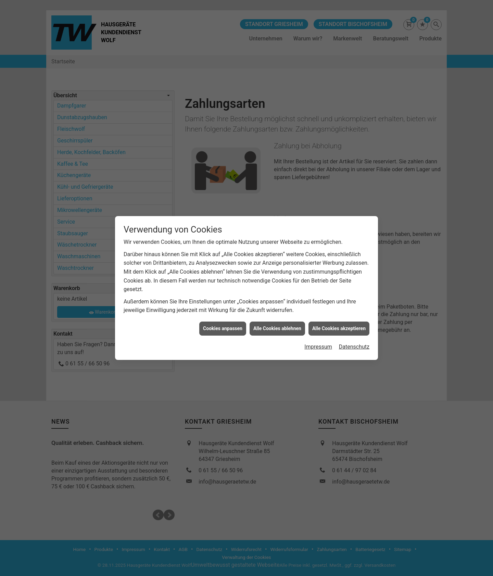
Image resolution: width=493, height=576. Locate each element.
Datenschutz (354, 340)
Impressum (318, 340)
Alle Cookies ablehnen (277, 322)
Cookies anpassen (222, 322)
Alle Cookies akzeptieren (339, 322)
